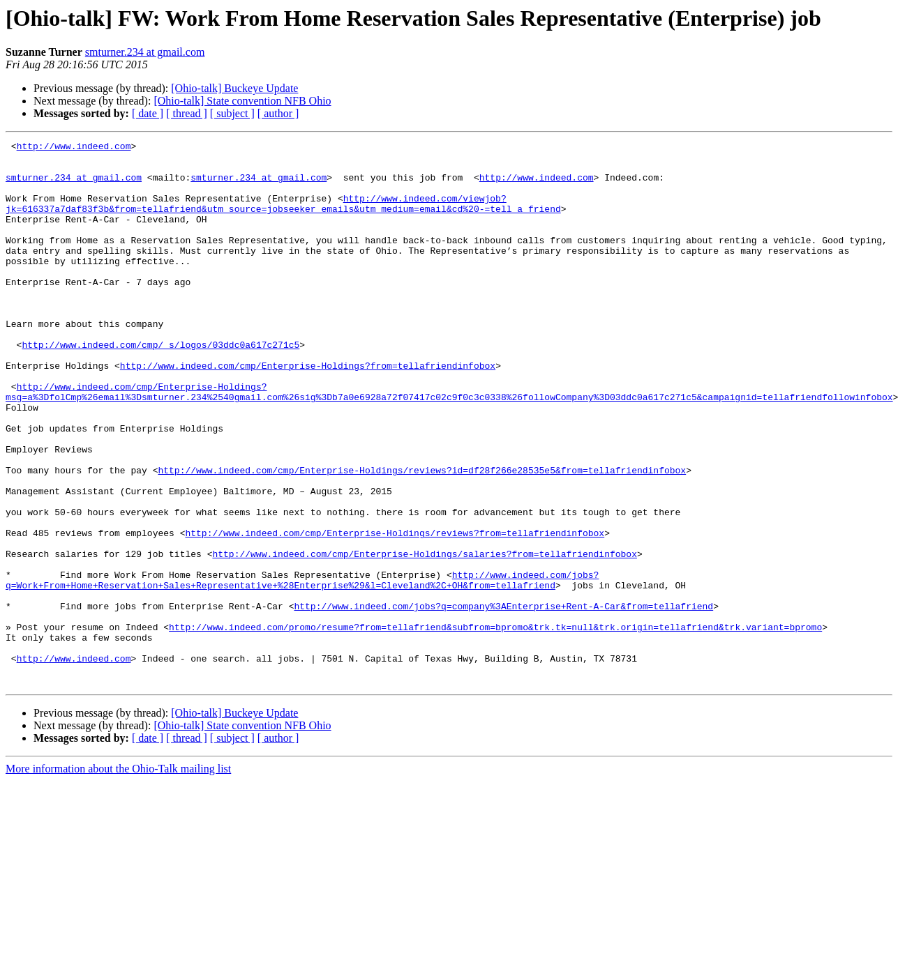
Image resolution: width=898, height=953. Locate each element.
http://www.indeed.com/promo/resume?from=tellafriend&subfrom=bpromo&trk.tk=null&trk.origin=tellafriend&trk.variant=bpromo (495, 725)
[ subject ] (232, 113)
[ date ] (147, 113)
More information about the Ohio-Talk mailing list (118, 877)
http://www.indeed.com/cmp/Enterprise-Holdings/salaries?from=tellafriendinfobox (424, 637)
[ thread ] (186, 113)
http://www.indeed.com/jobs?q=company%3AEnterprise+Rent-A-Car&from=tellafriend (503, 700)
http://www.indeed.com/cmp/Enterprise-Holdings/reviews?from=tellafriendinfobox (394, 612)
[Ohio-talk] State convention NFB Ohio (242, 101)
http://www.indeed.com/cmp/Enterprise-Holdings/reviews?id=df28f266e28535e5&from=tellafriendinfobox (422, 537)
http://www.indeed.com (74, 148)
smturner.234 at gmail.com (145, 52)
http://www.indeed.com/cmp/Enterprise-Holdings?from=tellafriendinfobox (307, 411)
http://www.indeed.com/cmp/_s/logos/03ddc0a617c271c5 (160, 386)
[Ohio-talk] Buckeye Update (234, 88)
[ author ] (278, 113)
